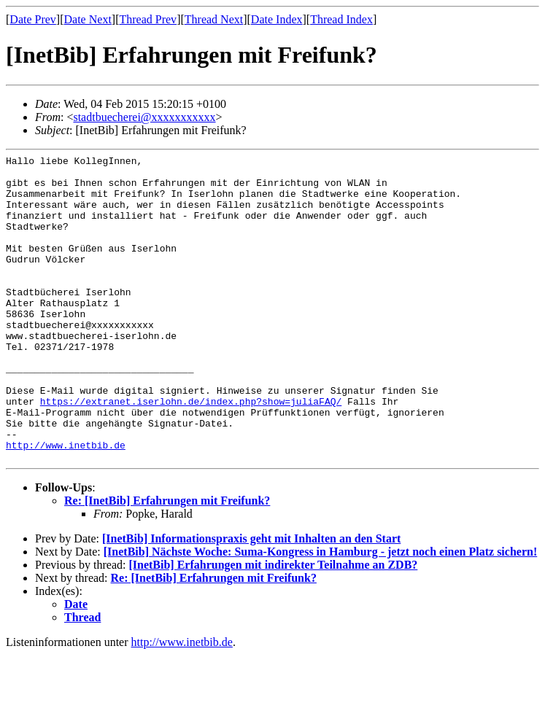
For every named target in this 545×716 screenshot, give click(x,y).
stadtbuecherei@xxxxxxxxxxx (144, 117)
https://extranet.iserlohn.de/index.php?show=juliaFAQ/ (190, 451)
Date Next (88, 19)
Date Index (277, 19)
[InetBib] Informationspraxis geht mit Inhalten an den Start (251, 600)
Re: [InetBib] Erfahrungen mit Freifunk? (167, 562)
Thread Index (341, 19)
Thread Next (214, 19)
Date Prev (32, 19)
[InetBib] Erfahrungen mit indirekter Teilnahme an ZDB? (272, 626)
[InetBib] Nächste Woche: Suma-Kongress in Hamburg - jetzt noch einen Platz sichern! (320, 613)
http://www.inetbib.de (65, 503)
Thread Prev (148, 19)
